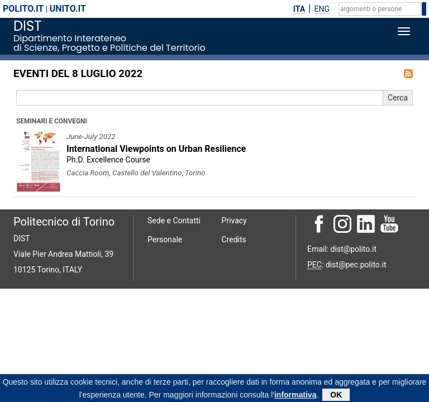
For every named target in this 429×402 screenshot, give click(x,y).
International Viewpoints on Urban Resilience (156, 148)
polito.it (23, 8)
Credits (234, 239)
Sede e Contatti (174, 220)
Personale (164, 239)
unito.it (68, 8)
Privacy (234, 220)
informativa (295, 395)
